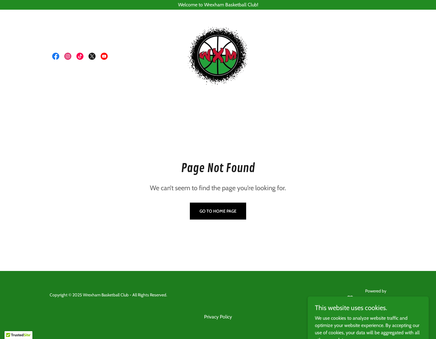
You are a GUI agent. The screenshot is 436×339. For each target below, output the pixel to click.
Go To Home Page (218, 211)
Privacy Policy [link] (218, 317)
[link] (56, 56)
